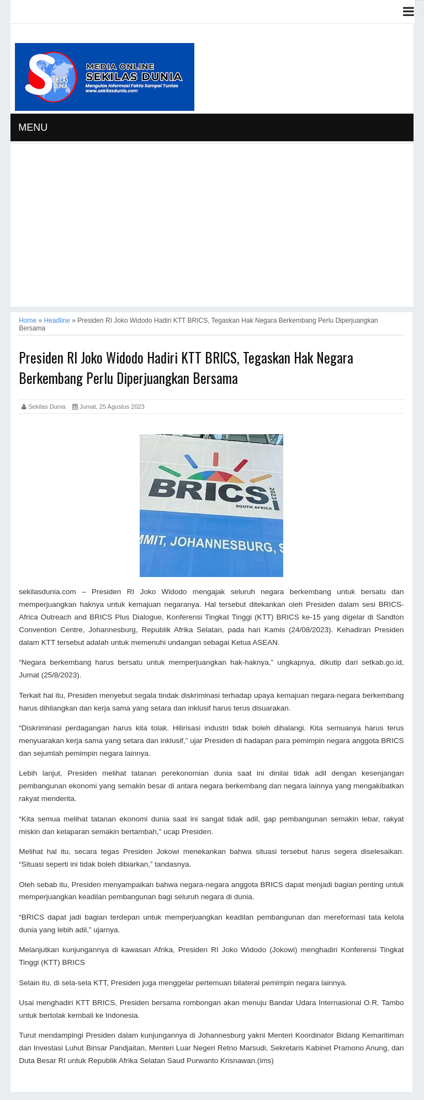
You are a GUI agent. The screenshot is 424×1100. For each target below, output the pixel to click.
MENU (32, 127)
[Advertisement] (212, 229)
